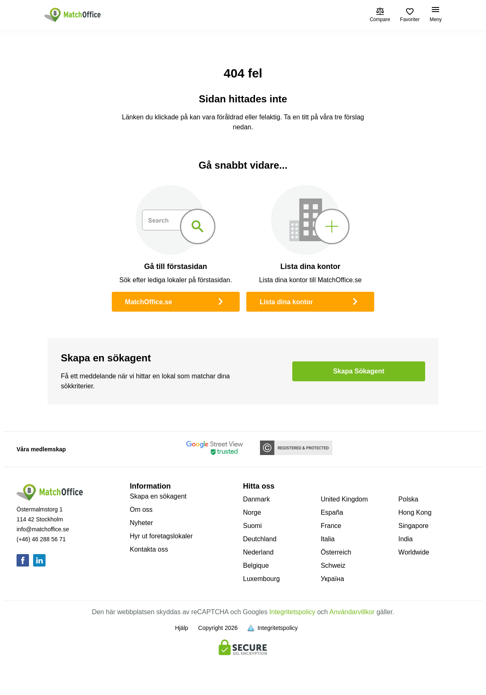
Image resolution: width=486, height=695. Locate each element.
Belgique (256, 565)
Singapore (413, 525)
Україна (332, 578)
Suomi (252, 525)
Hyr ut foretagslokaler (161, 536)
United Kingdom (344, 499)
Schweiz (333, 565)
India (405, 538)
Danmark (256, 499)
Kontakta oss (149, 549)
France (331, 525)
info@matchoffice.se (43, 529)
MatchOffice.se (175, 301)
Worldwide (413, 552)
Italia (328, 538)
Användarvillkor (352, 611)
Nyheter (141, 522)
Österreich (336, 552)
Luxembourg (261, 578)
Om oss (141, 509)
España (332, 512)
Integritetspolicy (292, 611)
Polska (408, 499)
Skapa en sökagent (158, 496)
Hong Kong (414, 512)
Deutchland (260, 538)
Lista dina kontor (310, 301)
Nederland (258, 552)
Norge (252, 512)
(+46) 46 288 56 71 (41, 539)
